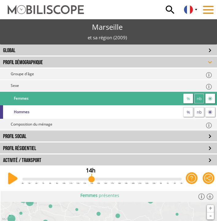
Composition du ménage (111, 125)
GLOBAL (9, 50)
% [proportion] (188, 98)
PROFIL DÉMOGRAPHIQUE (23, 62)
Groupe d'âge (111, 74)
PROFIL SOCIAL (14, 136)
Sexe (111, 86)
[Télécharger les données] (210, 196)
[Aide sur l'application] (191, 178)
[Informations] (201, 196)
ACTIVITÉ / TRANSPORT (22, 160)
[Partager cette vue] (208, 178)
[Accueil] (42, 6)
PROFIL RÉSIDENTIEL (19, 148)
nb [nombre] (199, 98)
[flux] (210, 98)
